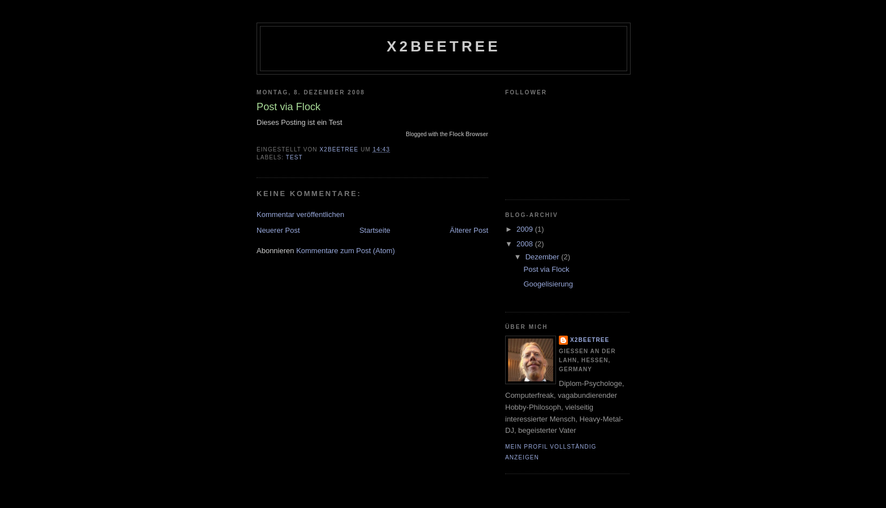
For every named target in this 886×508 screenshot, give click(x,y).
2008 (525, 244)
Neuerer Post (278, 230)
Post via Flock (546, 269)
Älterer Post (469, 230)
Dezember (543, 257)
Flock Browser (468, 134)
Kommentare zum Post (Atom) (345, 250)
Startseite (374, 230)
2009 (525, 229)
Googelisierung (547, 284)
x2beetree (443, 46)
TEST (294, 157)
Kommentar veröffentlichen (300, 214)
